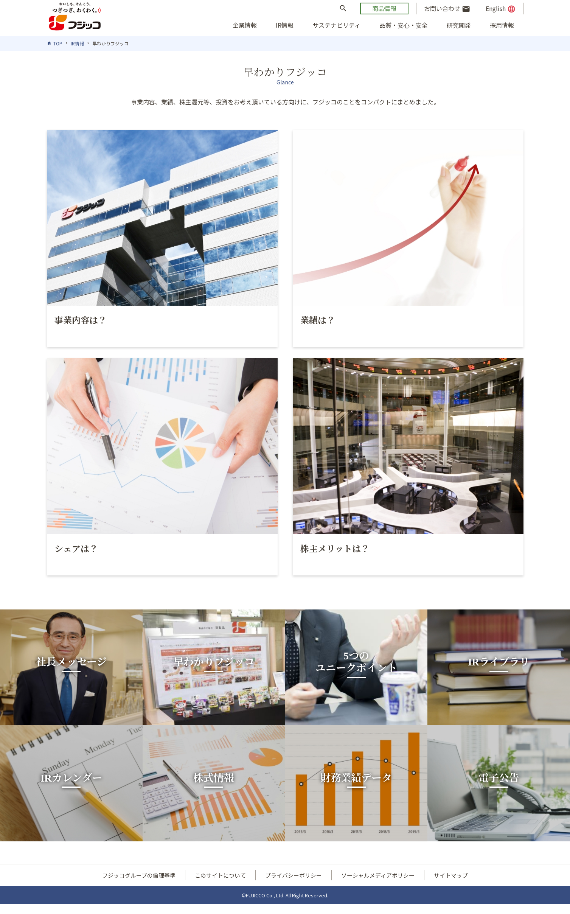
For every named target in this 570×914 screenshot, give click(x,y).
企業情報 (245, 25)
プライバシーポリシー (293, 885)
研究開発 (459, 25)
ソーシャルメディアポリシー (378, 885)
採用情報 (502, 25)
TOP (57, 43)
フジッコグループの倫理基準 (139, 885)
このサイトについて (220, 885)
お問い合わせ (447, 9)
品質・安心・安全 (403, 25)
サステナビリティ (336, 25)
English (501, 9)
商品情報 (384, 8)
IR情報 (285, 25)
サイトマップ (451, 885)
